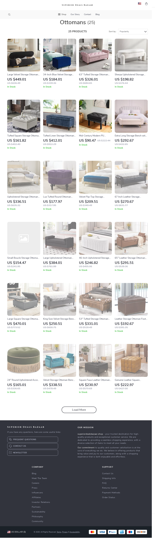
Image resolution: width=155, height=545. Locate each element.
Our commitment (86, 455)
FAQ (104, 490)
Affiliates (36, 505)
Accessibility (75, 539)
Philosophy (37, 524)
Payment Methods (111, 500)
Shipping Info (109, 486)
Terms (59, 539)
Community (37, 529)
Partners (36, 514)
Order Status (108, 505)
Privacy (65, 539)
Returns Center (109, 495)
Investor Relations (41, 510)
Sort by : (113, 39)
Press (34, 495)
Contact (87, 14)
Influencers (37, 500)
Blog (97, 14)
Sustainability (38, 519)
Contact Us (107, 481)
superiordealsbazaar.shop (90, 441)
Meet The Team (39, 486)
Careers (35, 490)
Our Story (75, 14)
